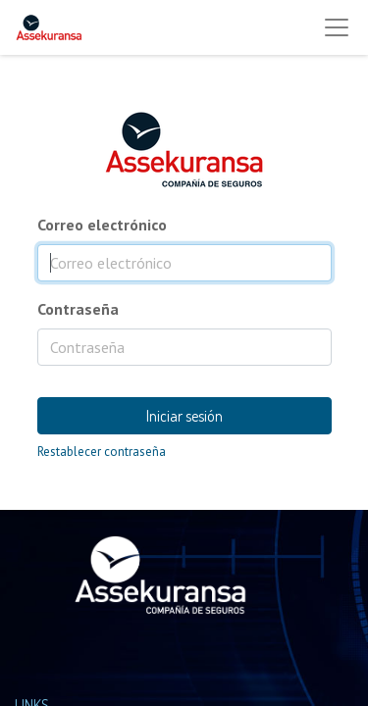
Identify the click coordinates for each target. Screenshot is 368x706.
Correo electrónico (102, 224)
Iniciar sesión (184, 416)
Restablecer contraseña (101, 451)
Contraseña (78, 309)
